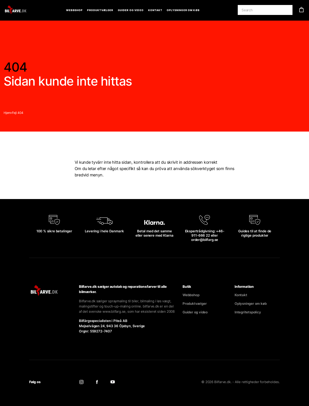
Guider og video (131, 10)
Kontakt (155, 10)
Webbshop (74, 10)
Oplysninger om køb (183, 10)
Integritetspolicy (248, 312)
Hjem (7, 113)
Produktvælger (100, 10)
